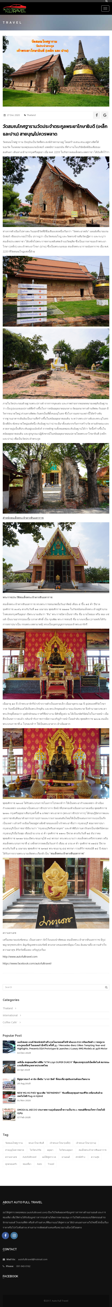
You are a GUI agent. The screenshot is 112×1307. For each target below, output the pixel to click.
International (10, 1015)
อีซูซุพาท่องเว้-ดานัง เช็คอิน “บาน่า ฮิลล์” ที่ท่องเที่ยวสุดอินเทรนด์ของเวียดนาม (53, 1079)
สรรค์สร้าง (80, 1156)
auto (39, 1163)
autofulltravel (29, 1156)
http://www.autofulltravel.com (20, 956)
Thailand (8, 1008)
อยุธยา (50, 1149)
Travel (51, 1163)
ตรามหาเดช (11, 1156)
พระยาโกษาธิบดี (36, 1142)
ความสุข (95, 1156)
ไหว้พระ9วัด (35, 1149)
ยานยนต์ (66, 1156)
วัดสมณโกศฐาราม (14, 1142)
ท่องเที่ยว (27, 1163)
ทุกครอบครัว (11, 1163)
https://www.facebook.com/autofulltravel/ (27, 963)
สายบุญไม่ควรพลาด (14, 1149)
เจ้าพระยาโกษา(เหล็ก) (60, 1142)
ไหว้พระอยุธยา (66, 1149)
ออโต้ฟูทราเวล (49, 1156)
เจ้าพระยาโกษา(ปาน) (86, 1142)
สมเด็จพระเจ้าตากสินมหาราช (92, 1149)
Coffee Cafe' (10, 1022)
